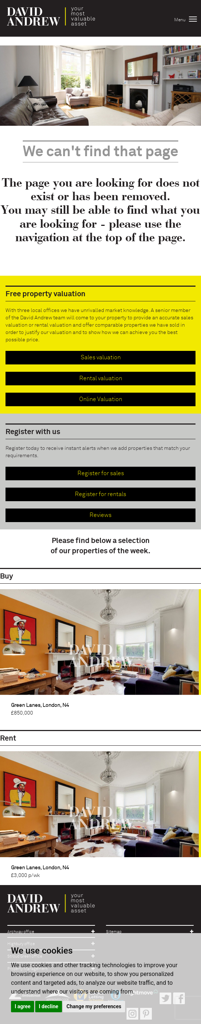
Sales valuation (101, 357)
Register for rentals (100, 494)
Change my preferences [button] (93, 1006)
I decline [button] (48, 1006)
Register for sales (100, 473)
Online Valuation (100, 399)
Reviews (100, 515)
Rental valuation (100, 378)
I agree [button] (22, 1006)
